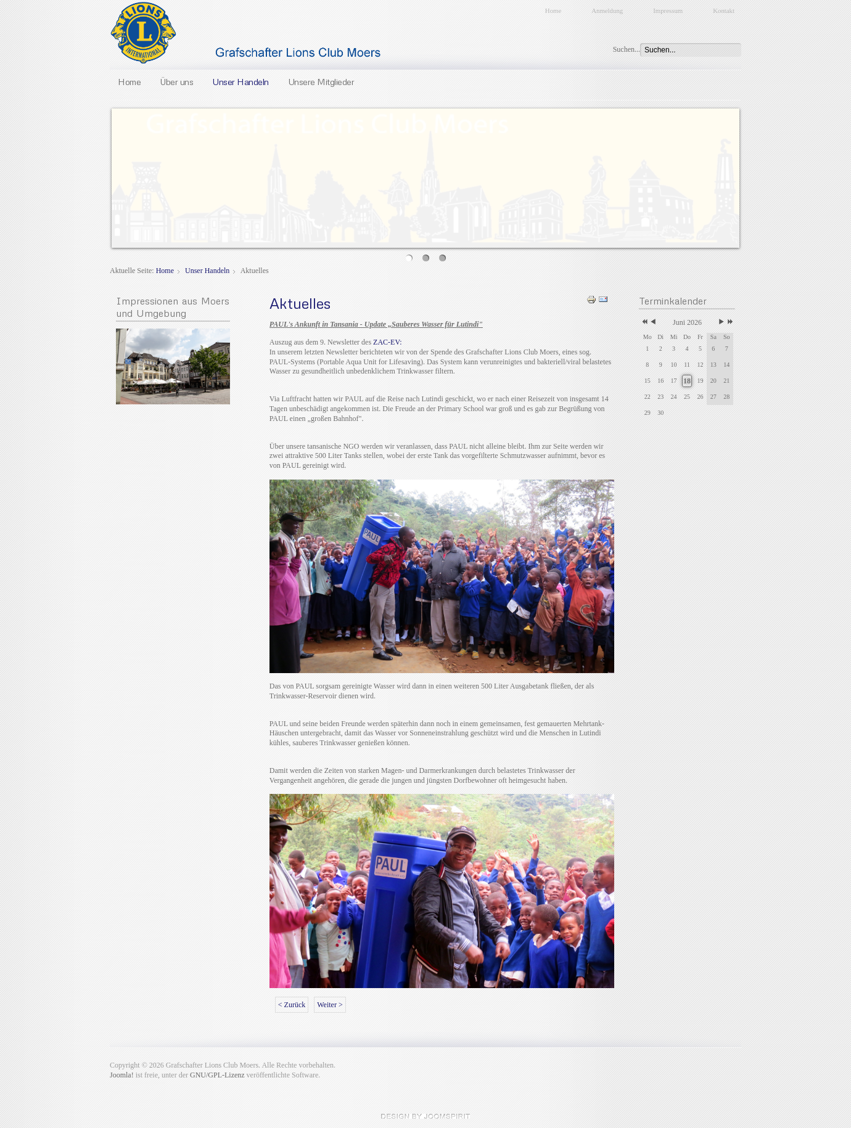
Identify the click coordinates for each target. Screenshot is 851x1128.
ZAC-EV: (387, 342)
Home (553, 10)
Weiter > (329, 1004)
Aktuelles (300, 303)
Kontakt (723, 10)
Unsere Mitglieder (321, 81)
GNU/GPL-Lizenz (217, 1075)
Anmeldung (607, 10)
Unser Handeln (240, 81)
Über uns (176, 81)
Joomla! (122, 1075)
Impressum (668, 10)
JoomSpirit (425, 1116)
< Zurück (291, 1004)
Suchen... (626, 49)
